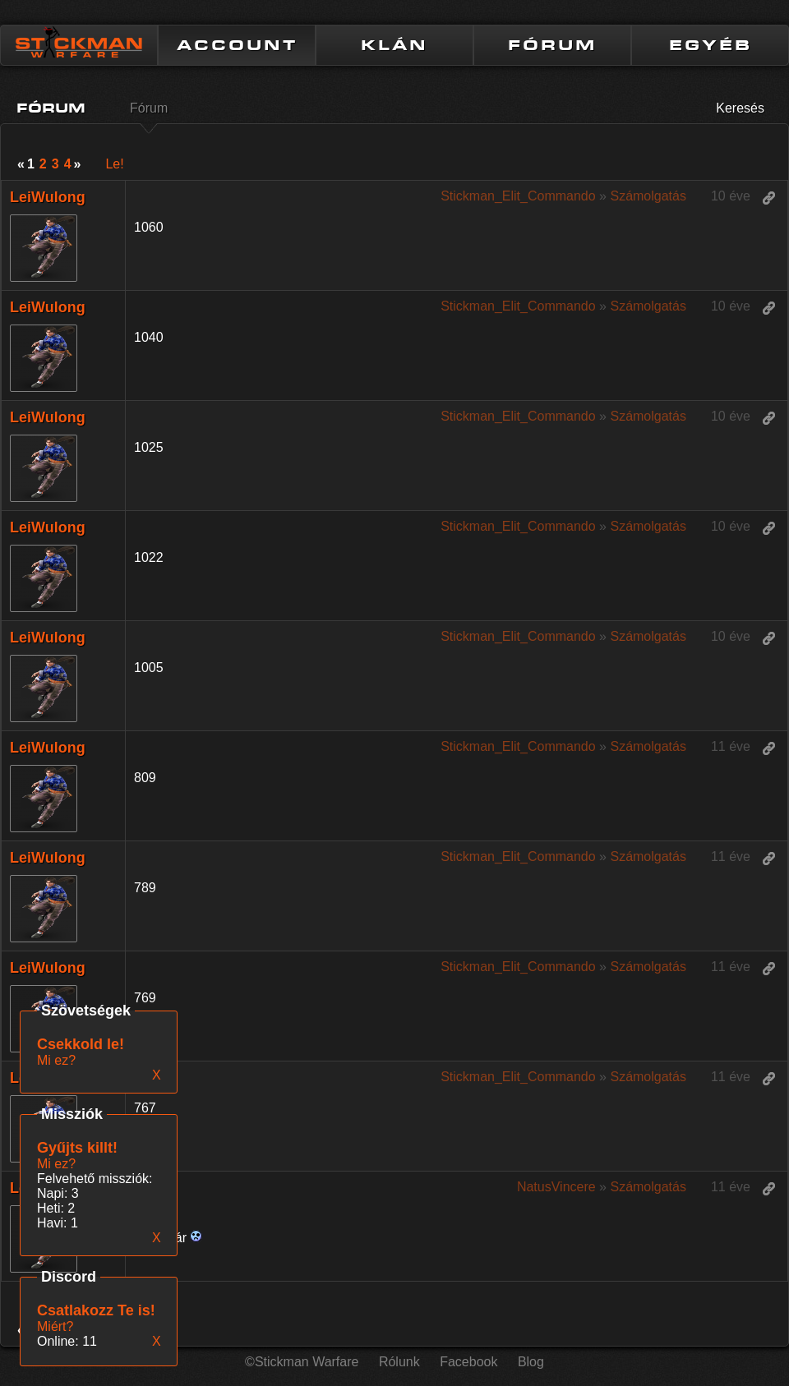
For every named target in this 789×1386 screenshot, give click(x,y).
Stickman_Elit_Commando (518, 196)
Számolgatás (648, 196)
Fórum (149, 108)
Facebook (468, 1362)
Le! (114, 164)
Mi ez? (56, 1164)
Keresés (740, 108)
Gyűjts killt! (77, 1148)
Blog (531, 1362)
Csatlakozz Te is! (96, 1310)
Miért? (55, 1326)
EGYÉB (710, 45)
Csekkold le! (80, 1044)
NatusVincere (556, 1187)
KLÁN (394, 45)
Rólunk (399, 1362)
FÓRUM (552, 45)
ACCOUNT (237, 45)
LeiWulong (47, 197)
